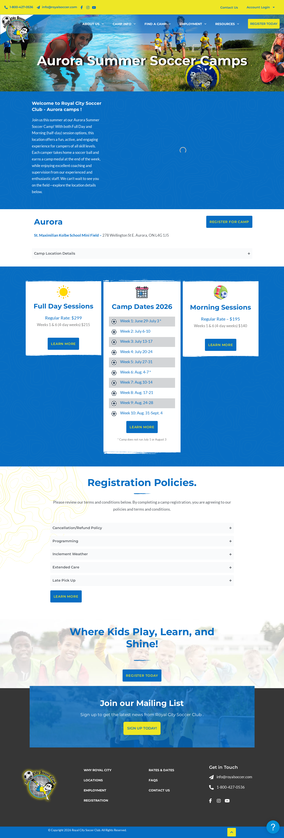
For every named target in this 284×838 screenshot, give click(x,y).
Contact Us (159, 790)
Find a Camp (158, 24)
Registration (96, 800)
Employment (192, 24)
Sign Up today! (142, 728)
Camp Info (124, 24)
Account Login (261, 7)
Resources (227, 24)
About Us (93, 24)
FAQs (153, 780)
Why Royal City (97, 770)
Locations (93, 780)
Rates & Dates (161, 770)
